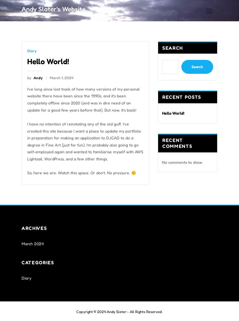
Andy (34, 77)
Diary (31, 51)
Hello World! (47, 60)
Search (172, 48)
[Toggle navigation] (209, 11)
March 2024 (32, 242)
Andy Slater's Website (53, 8)
